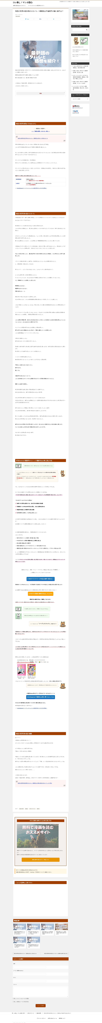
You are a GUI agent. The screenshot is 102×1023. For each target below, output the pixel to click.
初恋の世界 (18, 16)
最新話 (26, 808)
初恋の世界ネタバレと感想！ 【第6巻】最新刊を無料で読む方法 (61, 932)
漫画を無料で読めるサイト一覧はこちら (40, 859)
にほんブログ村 (75, 112)
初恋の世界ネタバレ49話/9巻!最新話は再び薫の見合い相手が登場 (47, 932)
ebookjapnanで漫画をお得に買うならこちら (40, 697)
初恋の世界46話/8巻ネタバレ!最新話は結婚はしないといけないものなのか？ (19, 932)
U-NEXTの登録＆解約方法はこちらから (40, 593)
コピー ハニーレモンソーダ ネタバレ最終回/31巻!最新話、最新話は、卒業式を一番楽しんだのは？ (80, 77)
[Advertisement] (40, 31)
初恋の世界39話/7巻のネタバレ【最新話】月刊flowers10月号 (33, 946)
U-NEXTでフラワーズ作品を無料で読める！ (40, 579)
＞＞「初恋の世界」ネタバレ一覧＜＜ (41, 131)
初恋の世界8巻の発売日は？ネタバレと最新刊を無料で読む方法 (55, 953)
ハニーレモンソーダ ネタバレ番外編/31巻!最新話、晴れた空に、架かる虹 (80, 88)
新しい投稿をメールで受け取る (21, 1001)
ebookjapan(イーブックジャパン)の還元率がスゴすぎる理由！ (32, 188)
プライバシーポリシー (41, 1018)
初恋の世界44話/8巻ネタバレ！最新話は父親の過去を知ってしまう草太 (35, 783)
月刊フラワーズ (32, 808)
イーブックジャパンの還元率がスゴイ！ (36, 5)
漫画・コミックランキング (77, 107)
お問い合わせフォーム (52, 1018)
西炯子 (38, 808)
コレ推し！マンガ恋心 (23, 2)
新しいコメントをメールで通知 (21, 998)
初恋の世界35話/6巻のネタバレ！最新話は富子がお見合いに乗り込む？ (19, 946)
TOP (19, 1013)
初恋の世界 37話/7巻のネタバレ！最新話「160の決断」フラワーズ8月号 (33, 932)
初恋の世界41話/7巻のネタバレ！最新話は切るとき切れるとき (33, 138)
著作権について (62, 1018)
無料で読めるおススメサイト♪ (19, 5)
